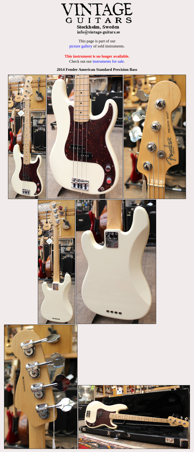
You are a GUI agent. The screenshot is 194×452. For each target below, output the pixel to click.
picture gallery (80, 46)
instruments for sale (108, 61)
